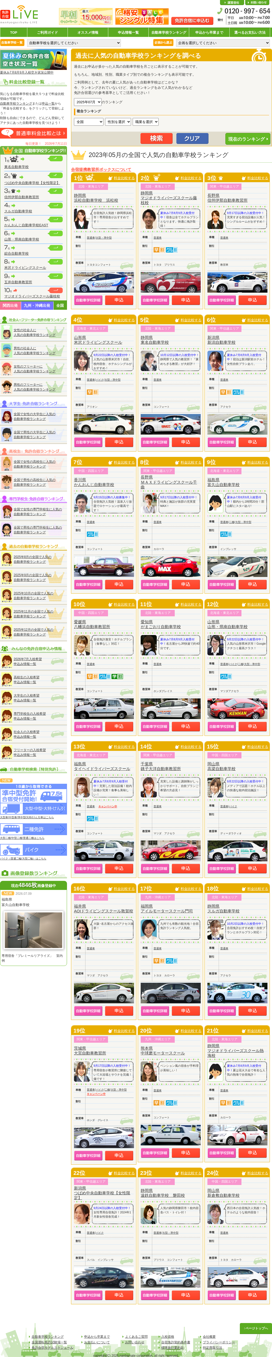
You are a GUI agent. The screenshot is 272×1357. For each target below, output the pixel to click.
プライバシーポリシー (219, 1342)
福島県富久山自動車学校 (223, 482)
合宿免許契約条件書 (175, 1342)
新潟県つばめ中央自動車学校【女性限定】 (102, 1193)
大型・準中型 (104, 237)
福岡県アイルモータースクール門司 (167, 908)
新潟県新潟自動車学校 (221, 340)
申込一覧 (48, 103)
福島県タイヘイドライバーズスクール (102, 766)
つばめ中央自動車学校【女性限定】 (32, 183)
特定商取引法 (212, 1348)
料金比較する (124, 178)
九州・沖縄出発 (37, 305)
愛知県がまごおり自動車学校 (161, 624)
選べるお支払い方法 (250, 32)
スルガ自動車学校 (18, 211)
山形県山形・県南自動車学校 (227, 624)
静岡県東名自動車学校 (155, 340)
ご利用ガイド (47, 32)
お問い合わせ (257, 2)
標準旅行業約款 (172, 1348)
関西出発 (10, 305)
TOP (13, 32)
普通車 (91, 237)
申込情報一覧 (128, 32)
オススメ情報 (87, 32)
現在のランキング (246, 139)
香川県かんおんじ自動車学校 (94, 482)
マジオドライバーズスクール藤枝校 (32, 296)
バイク (100, 379)
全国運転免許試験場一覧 (49, 1342)
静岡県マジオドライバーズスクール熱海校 (235, 1050)
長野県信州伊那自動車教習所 (227, 197)
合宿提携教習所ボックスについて (101, 169)
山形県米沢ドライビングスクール (98, 340)
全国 (60, 305)
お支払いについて (97, 1342)
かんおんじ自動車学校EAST (26, 225)
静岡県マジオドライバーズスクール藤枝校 (169, 198)
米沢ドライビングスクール (25, 268)
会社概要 (232, 2)
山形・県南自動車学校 (21, 239)
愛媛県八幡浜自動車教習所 (92, 624)
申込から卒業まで (209, 32)
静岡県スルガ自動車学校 (223, 908)
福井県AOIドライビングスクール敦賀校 (103, 908)
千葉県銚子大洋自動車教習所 (161, 766)
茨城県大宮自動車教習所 (90, 1050)
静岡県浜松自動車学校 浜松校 (96, 197)
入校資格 (167, 1337)
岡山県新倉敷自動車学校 (223, 1193)
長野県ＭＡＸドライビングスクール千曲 (169, 482)
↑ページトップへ (256, 1328)
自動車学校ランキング (168, 32)
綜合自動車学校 (16, 253)
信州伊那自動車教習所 (21, 197)
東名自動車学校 (16, 167)
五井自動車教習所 (18, 282)
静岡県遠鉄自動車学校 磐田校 (163, 1193)
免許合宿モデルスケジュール (52, 1348)
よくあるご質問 (136, 1337)
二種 (231, 522)
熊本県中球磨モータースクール (163, 1050)
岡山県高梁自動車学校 (221, 766)
